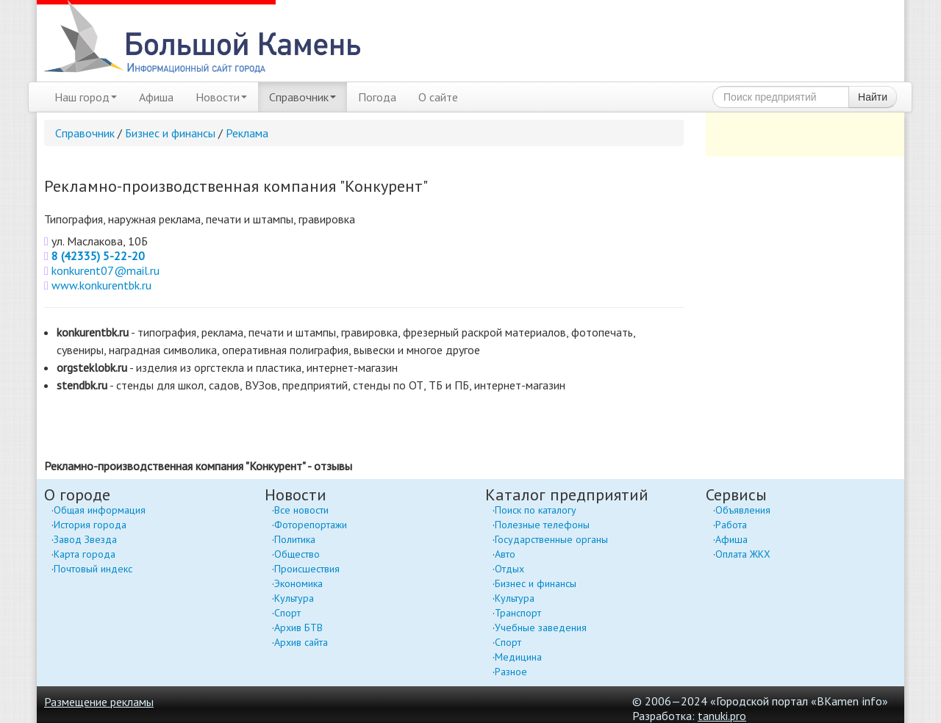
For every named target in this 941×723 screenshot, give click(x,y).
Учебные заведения (541, 627)
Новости (221, 97)
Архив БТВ (298, 627)
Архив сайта (301, 642)
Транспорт (518, 612)
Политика (294, 539)
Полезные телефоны (542, 524)
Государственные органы (551, 539)
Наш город (85, 97)
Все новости (301, 510)
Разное (511, 671)
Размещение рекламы (99, 701)
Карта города (84, 554)
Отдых (509, 568)
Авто (505, 554)
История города (90, 524)
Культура (294, 598)
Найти (872, 97)
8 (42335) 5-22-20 (98, 255)
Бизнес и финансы (170, 133)
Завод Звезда (85, 539)
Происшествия (307, 568)
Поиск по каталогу (535, 510)
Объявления (742, 510)
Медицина (518, 656)
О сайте (438, 97)
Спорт (287, 612)
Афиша (156, 97)
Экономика (298, 583)
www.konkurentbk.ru (101, 285)
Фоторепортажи (310, 524)
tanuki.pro (722, 715)
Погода (377, 97)
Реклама (247, 133)
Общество (297, 554)
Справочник (302, 97)
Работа (731, 524)
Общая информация (100, 510)
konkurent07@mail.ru (105, 270)
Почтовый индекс (93, 568)
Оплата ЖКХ (742, 554)
